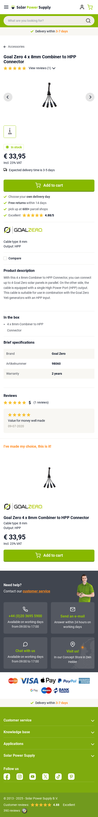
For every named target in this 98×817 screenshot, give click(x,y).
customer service (36, 591)
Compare (14, 258)
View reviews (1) (42, 68)
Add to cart (49, 185)
